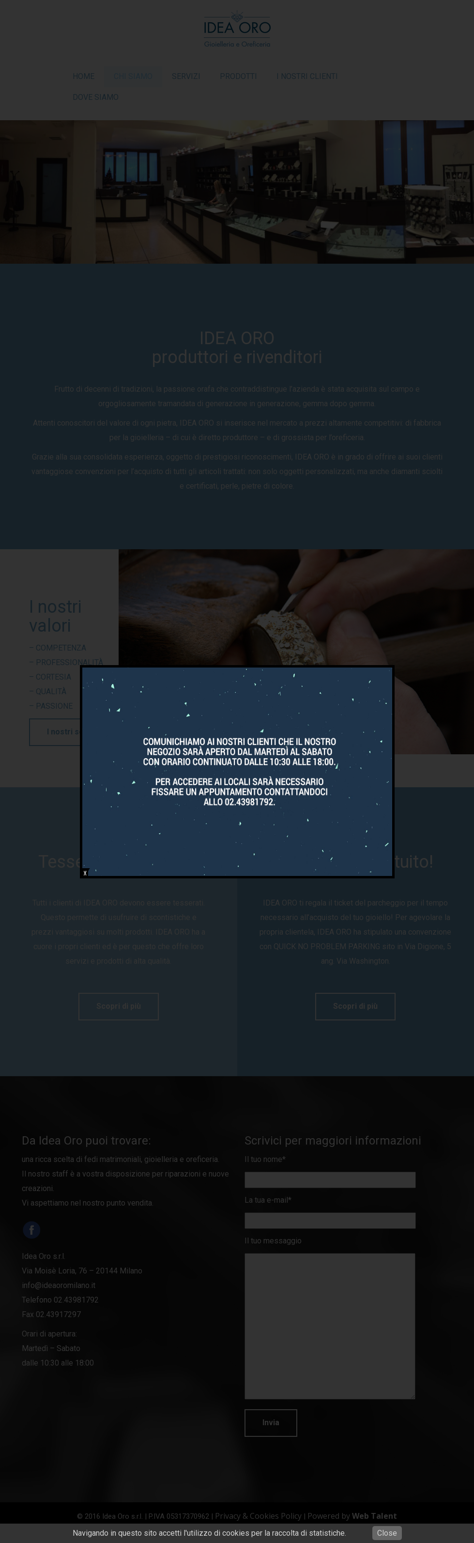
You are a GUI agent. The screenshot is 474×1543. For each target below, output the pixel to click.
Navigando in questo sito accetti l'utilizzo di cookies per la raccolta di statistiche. (209, 1533)
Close (387, 1533)
